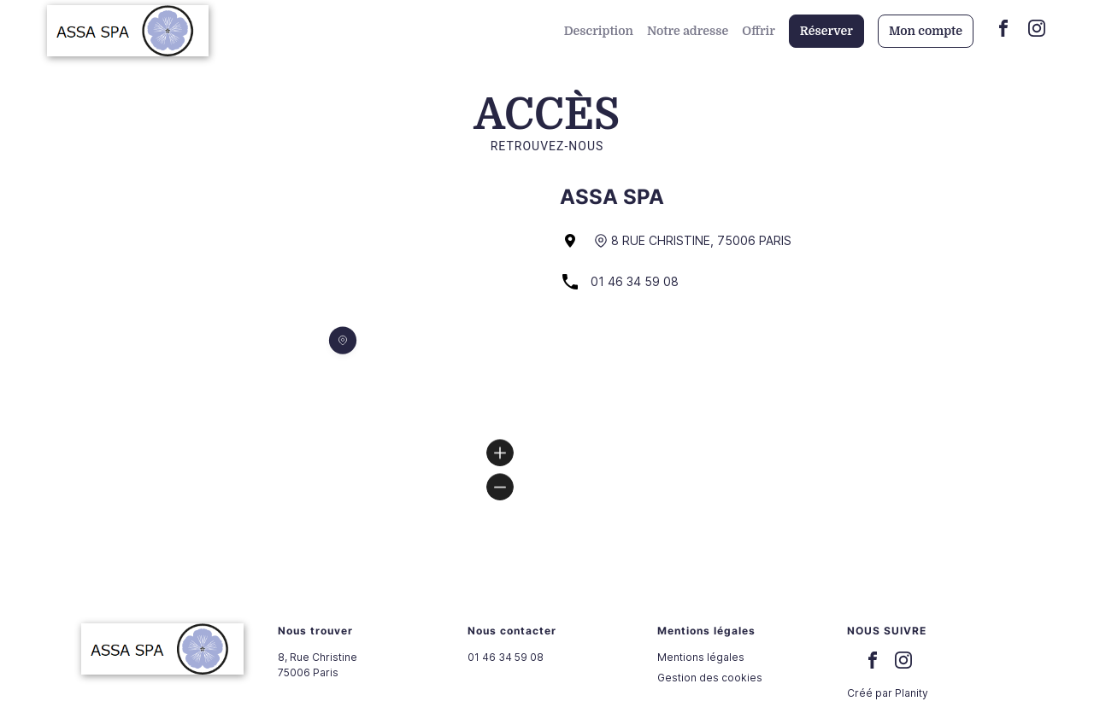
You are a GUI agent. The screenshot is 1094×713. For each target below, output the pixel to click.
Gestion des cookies (709, 677)
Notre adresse (687, 31)
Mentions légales (700, 657)
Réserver (826, 31)
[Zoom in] (500, 452)
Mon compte (925, 31)
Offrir (758, 31)
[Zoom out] (500, 486)
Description (598, 31)
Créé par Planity (887, 693)
